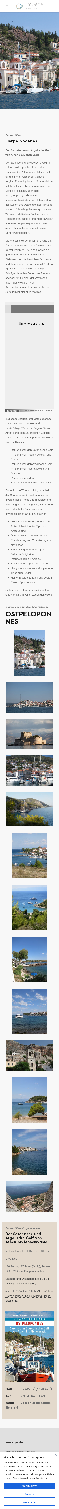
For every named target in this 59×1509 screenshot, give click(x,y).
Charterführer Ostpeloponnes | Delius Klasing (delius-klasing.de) (29, 1296)
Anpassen (29, 1494)
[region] (29, 1480)
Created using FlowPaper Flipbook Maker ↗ (37, 410)
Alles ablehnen (29, 1502)
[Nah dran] (56, 1455)
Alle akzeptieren (29, 1486)
